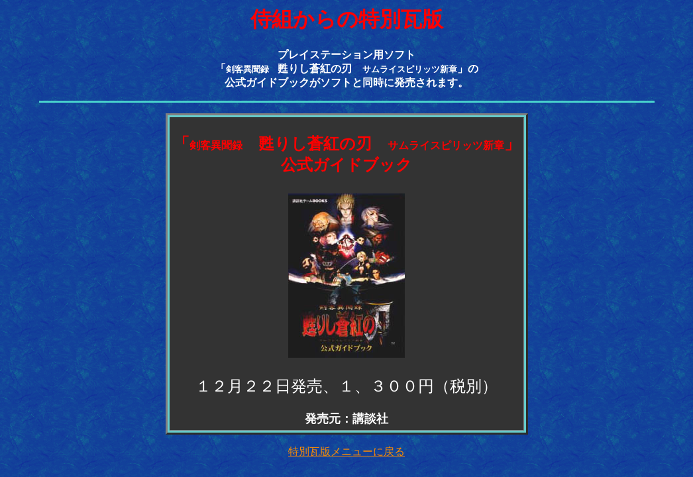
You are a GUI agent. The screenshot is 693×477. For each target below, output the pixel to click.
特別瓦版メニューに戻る (346, 451)
